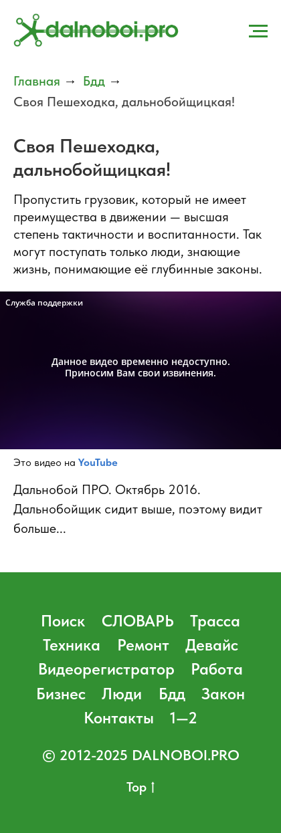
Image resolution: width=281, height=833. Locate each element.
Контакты (119, 717)
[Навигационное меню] (258, 31)
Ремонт (143, 644)
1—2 (183, 717)
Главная (36, 81)
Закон (223, 693)
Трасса (215, 620)
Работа (217, 669)
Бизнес (61, 693)
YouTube (98, 462)
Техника (71, 644)
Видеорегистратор (106, 669)
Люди (122, 693)
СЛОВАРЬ (138, 620)
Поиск (63, 620)
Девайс (211, 644)
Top (140, 787)
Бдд (94, 81)
